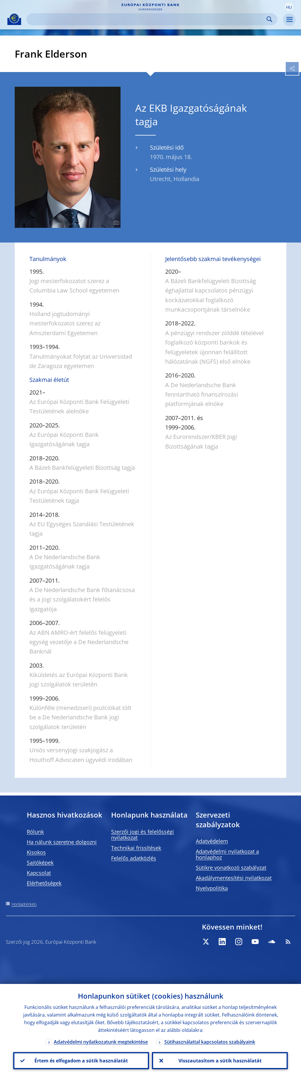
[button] (289, 6)
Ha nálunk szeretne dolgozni (62, 841)
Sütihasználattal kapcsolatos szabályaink (209, 1042)
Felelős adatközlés (133, 858)
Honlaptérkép (23, 904)
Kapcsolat (39, 872)
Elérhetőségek (44, 883)
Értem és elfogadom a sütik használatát (81, 1060)
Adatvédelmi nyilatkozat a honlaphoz (227, 854)
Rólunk (35, 831)
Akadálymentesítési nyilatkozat (234, 877)
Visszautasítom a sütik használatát (220, 1060)
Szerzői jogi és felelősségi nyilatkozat (142, 834)
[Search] (147, 19)
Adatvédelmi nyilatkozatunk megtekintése (101, 1042)
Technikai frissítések (136, 847)
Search (269, 19)
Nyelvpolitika (212, 888)
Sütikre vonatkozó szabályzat (231, 867)
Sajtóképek (40, 862)
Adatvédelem (212, 841)
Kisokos (36, 852)
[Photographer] (115, 223)
